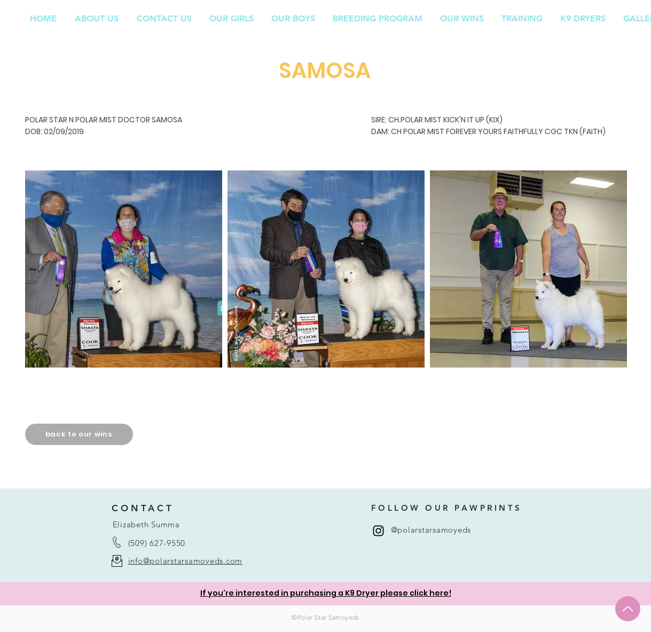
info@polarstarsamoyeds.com (185, 561)
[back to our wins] (79, 434)
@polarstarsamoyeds (431, 530)
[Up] (627, 608)
